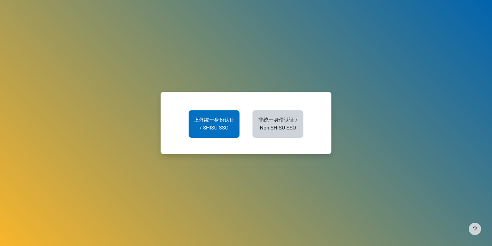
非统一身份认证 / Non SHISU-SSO (278, 124)
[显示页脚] (475, 229)
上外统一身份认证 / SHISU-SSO (214, 124)
